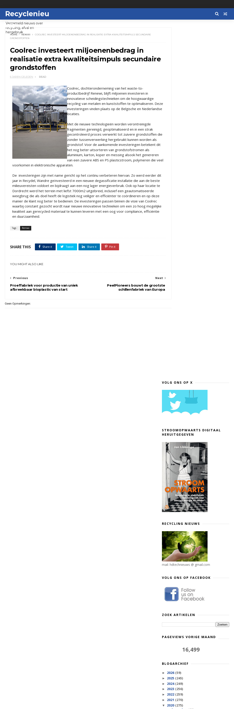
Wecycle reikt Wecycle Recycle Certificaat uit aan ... (195, 455)
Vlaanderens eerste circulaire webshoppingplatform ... (194, 427)
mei (174, 611)
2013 (171, 656)
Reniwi (26, 36)
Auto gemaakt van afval (190, 536)
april (175, 617)
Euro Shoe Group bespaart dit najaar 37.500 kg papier (194, 387)
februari (178, 628)
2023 (171, 339)
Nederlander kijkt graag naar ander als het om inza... (199, 418)
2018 (171, 646)
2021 (171, 350)
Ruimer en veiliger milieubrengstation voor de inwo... (194, 398)
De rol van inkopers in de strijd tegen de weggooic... (195, 562)
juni (174, 606)
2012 (171, 662)
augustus (179, 595)
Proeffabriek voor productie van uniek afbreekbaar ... (196, 492)
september (180, 590)
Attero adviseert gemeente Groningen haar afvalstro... (194, 437)
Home (14, 36)
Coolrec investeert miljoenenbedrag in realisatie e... (199, 483)
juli (173, 601)
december (179, 360)
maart (176, 622)
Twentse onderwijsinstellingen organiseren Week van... (195, 572)
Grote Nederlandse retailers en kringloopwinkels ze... (195, 501)
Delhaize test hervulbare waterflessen (190, 553)
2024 (171, 333)
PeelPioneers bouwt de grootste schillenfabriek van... (197, 474)
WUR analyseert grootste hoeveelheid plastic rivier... (194, 377)
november (179, 365)
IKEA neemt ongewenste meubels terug (198, 409)
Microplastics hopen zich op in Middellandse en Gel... (195, 544)
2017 (171, 651)
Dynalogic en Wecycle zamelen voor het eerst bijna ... (199, 446)
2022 (171, 344)
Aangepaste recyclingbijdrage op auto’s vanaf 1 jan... (197, 511)
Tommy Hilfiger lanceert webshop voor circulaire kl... (198, 464)
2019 (171, 640)
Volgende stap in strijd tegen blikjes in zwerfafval (194, 520)
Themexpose (28, 703)
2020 (171, 355)
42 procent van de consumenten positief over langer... (196, 529)
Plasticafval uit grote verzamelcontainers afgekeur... (198, 581)
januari (177, 633)
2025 (171, 328)
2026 (171, 323)
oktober (178, 371)
